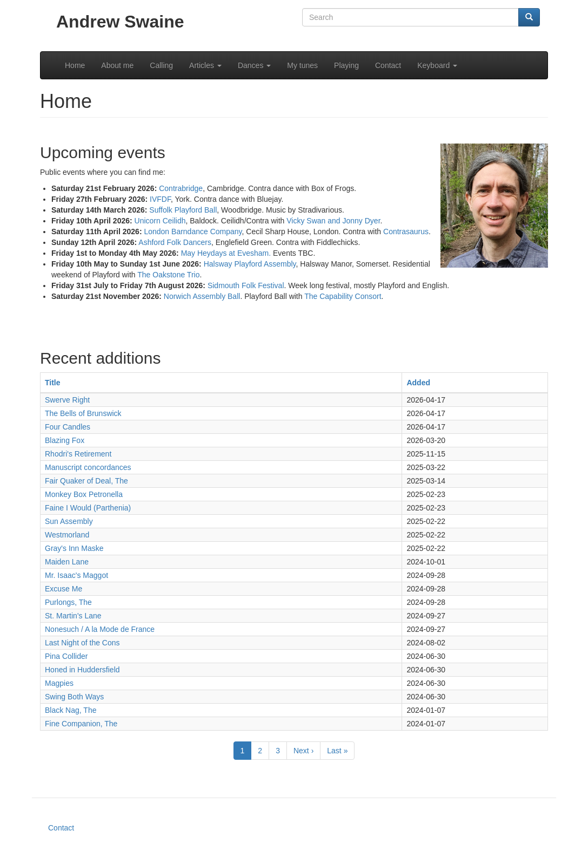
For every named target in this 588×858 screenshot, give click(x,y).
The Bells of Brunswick (83, 413)
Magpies (59, 683)
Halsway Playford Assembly (250, 264)
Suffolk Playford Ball (183, 210)
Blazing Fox (64, 440)
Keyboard (437, 65)
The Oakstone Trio (168, 274)
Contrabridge (181, 188)
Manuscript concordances (88, 467)
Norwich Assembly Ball (202, 296)
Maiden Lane (67, 561)
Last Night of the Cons (82, 642)
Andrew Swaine (120, 21)
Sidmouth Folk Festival (246, 285)
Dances (254, 65)
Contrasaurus (406, 231)
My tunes (302, 65)
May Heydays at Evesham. (226, 253)
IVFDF (160, 199)
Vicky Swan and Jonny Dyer (333, 220)
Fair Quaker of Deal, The (86, 480)
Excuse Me (63, 588)
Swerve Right (67, 400)
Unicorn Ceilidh (160, 220)
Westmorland (67, 534)
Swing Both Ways (74, 696)
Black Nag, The (70, 710)
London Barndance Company (193, 231)
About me (117, 65)
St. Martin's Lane (73, 615)
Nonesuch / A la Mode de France (100, 629)
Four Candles (67, 427)
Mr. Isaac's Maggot (76, 575)
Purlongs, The (68, 602)
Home (75, 65)
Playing (346, 65)
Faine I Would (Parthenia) (88, 507)
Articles (205, 65)
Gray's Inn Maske (74, 548)
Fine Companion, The (81, 723)
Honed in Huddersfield (82, 669)
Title (53, 382)
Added (418, 382)
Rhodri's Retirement (78, 454)
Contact (388, 65)
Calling (161, 65)
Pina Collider (66, 656)
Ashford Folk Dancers (174, 242)
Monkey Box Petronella (84, 494)
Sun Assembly (69, 521)
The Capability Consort (342, 296)
